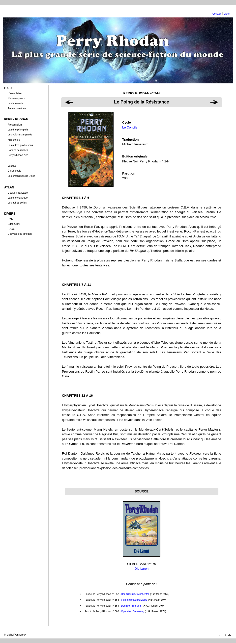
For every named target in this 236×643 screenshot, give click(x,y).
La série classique (18, 197)
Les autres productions (20, 145)
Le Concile (129, 127)
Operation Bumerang (132, 611)
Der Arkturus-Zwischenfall (135, 594)
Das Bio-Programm (131, 605)
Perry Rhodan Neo (18, 155)
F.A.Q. (11, 229)
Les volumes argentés (20, 134)
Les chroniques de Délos (21, 176)
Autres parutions (17, 108)
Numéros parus (16, 98)
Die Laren (141, 568)
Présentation (15, 124)
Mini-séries (14, 139)
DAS (10, 219)
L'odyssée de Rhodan (19, 233)
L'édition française (18, 192)
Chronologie (14, 170)
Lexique (12, 165)
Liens (227, 13)
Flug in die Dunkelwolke (134, 599)
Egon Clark (14, 224)
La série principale (18, 129)
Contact (216, 13)
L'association (15, 93)
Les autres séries (17, 202)
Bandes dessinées (18, 150)
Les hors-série (15, 103)
